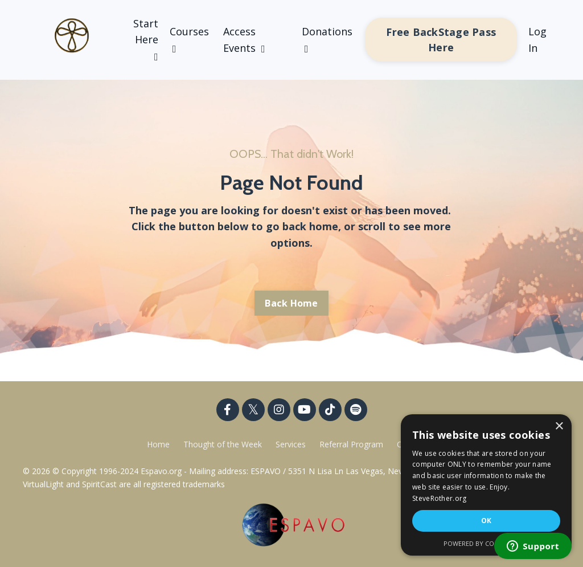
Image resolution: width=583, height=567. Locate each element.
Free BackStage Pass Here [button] (441, 39)
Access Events (244, 40)
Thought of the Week (223, 444)
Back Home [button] (291, 303)
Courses (189, 39)
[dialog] (486, 485)
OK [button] (486, 520)
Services (291, 444)
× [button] (559, 426)
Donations (327, 39)
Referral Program (352, 444)
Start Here (145, 40)
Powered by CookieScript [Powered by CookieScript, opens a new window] (486, 543)
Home (158, 444)
